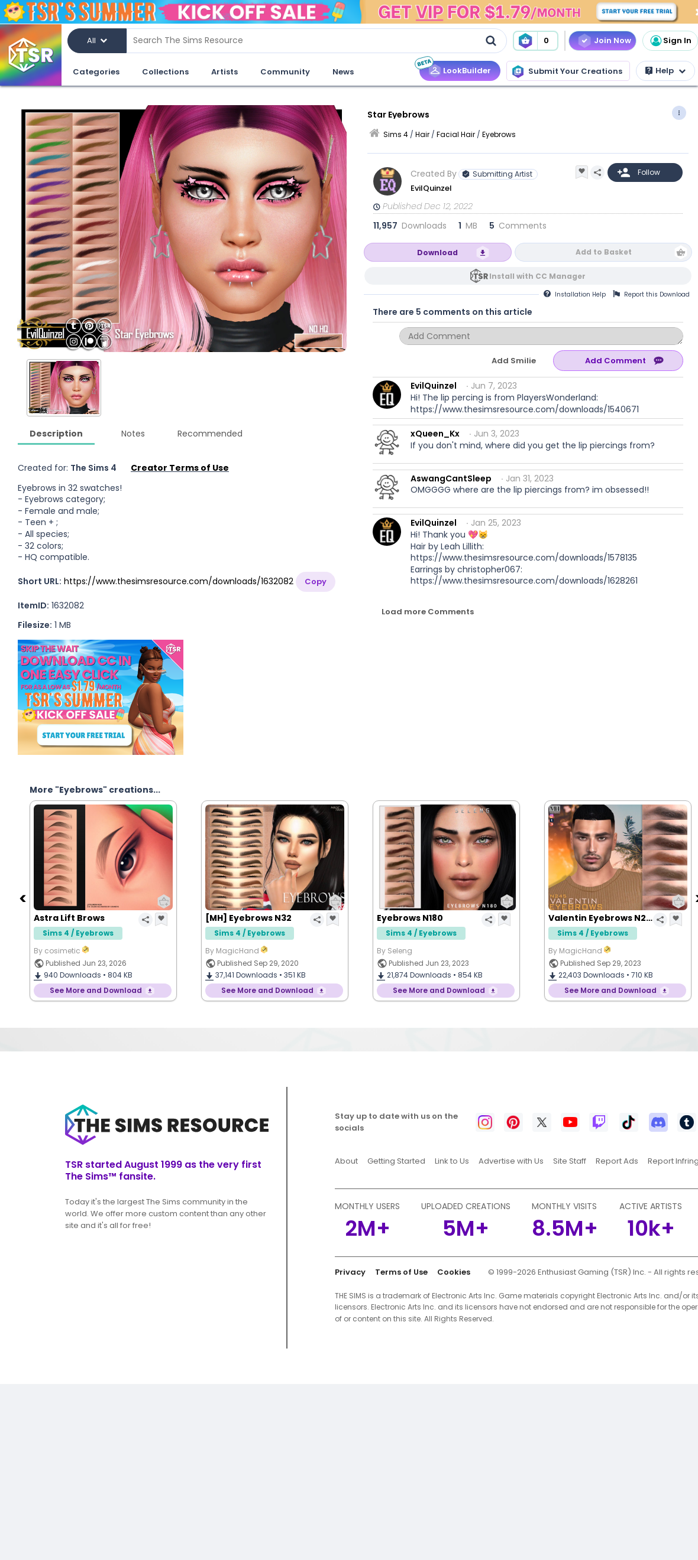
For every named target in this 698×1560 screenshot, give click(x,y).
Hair (422, 134)
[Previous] (24, 898)
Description (56, 433)
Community (285, 71)
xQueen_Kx (435, 433)
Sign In (670, 41)
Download (437, 252)
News (343, 71)
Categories (96, 71)
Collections (165, 71)
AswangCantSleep (451, 478)
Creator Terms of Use (180, 468)
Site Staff (569, 1161)
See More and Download (96, 990)
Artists (224, 71)
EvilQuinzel (431, 188)
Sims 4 (395, 134)
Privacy (350, 1272)
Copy (316, 581)
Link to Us (452, 1161)
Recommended (210, 433)
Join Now (612, 40)
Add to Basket (604, 252)
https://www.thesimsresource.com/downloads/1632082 (178, 581)
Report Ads (617, 1161)
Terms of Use (401, 1272)
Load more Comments (428, 611)
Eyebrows (499, 134)
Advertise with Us (511, 1161)
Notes (133, 433)
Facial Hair (456, 134)
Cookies (453, 1272)
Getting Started (396, 1161)
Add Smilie (514, 360)
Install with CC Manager (537, 276)
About (346, 1161)
